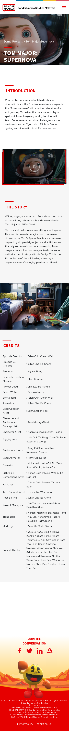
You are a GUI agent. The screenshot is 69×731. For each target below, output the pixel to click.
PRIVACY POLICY (25, 724)
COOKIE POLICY (44, 724)
